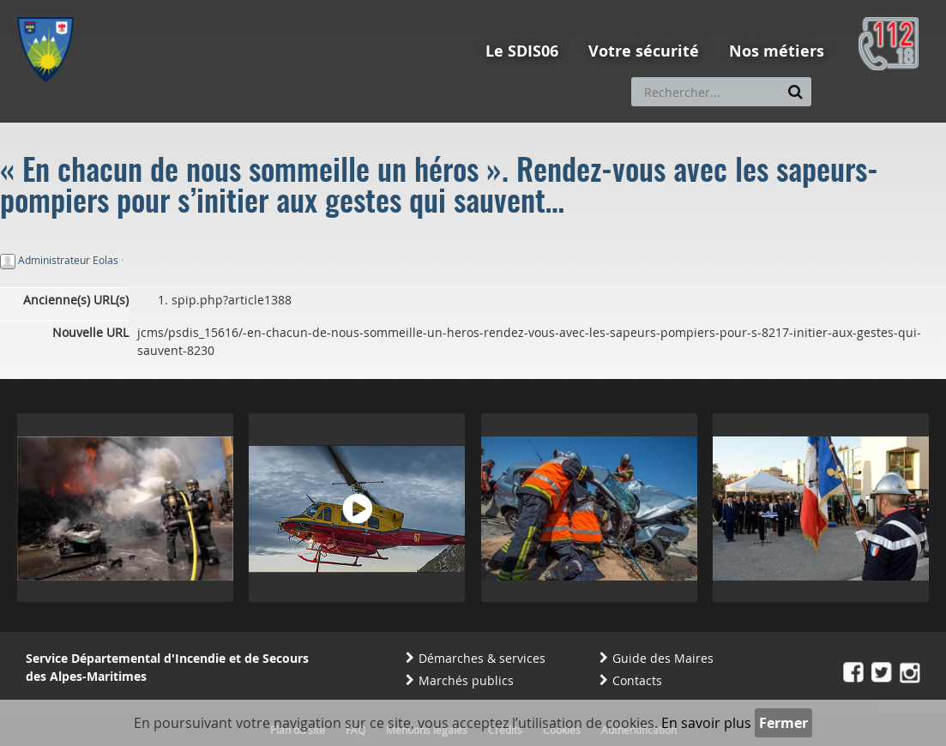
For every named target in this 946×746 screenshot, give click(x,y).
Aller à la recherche (248, 8)
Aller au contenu (143, 8)
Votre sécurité (643, 51)
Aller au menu (50, 8)
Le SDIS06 (521, 51)
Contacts (637, 680)
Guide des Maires (663, 658)
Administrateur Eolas (68, 260)
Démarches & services (482, 658)
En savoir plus (706, 722)
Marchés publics (466, 680)
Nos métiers (776, 51)
